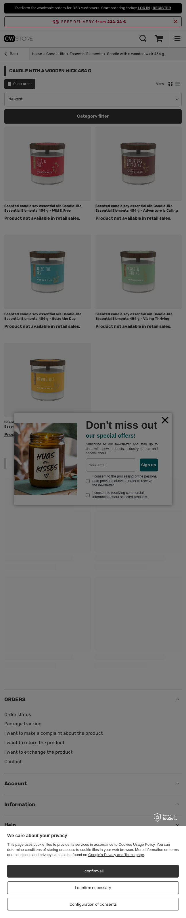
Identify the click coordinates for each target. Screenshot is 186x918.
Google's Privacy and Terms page (116, 855)
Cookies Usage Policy (136, 844)
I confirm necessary (93, 887)
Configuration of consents (93, 904)
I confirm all (93, 871)
